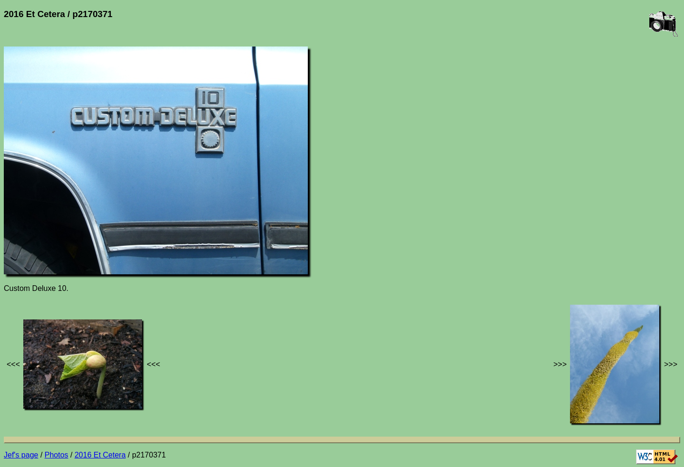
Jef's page (21, 455)
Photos (56, 455)
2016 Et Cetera (100, 455)
